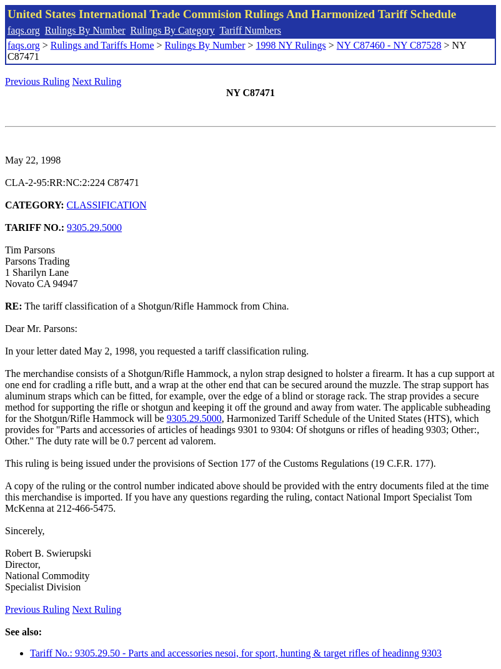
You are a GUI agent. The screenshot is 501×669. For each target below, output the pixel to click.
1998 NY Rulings (291, 45)
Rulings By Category (173, 30)
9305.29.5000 (94, 227)
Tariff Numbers (250, 30)
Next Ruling (97, 81)
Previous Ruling (37, 81)
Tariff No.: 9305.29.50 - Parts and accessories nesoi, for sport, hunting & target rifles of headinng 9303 (236, 653)
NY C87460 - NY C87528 (389, 45)
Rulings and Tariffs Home (102, 45)
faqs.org (23, 30)
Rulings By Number (85, 30)
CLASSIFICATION (107, 205)
